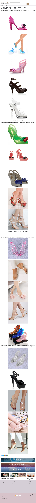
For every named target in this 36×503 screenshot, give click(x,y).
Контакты (30, 495)
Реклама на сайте (31, 494)
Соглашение (31, 496)
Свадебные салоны (28, 482)
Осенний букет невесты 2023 (13, 483)
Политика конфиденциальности (32, 497)
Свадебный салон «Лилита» (5, 482)
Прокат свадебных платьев (29, 483)
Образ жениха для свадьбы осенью (14, 482)
